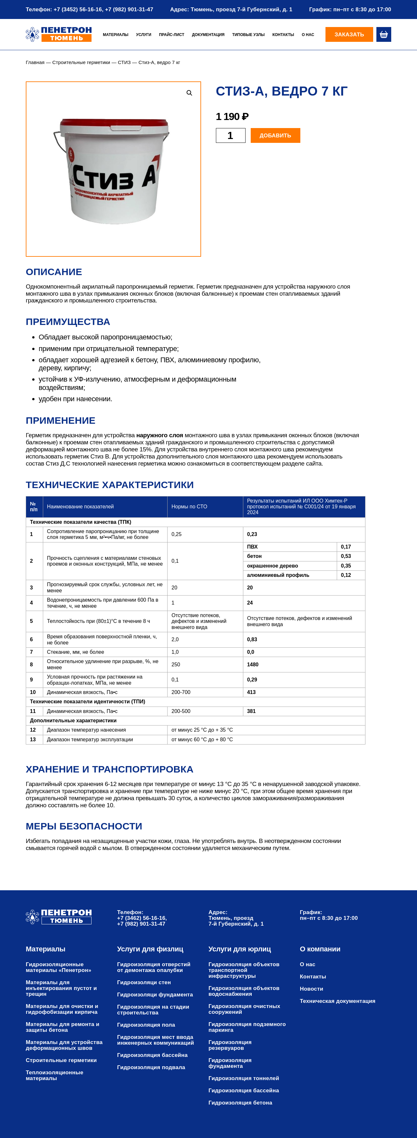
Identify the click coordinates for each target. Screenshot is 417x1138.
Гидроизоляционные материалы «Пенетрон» (58, 967)
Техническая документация (338, 1001)
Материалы (115, 34)
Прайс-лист (171, 34)
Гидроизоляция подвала (151, 1067)
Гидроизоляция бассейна (152, 1055)
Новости (312, 989)
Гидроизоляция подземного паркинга (247, 1027)
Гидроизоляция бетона (240, 1103)
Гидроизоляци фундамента (155, 995)
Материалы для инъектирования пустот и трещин (61, 988)
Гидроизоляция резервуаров (230, 1045)
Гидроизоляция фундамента (230, 1063)
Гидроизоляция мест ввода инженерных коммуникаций (155, 1040)
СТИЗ (124, 62)
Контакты (283, 34)
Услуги (143, 34)
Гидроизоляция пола (146, 1025)
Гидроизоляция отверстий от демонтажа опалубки (154, 967)
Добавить (275, 136)
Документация (208, 34)
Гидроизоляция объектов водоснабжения (243, 991)
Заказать (349, 35)
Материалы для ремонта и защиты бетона (62, 1027)
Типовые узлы (248, 34)
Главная (35, 62)
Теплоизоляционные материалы (54, 1075)
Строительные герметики (81, 62)
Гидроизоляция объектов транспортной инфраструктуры (243, 970)
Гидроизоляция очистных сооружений (244, 1009)
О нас (308, 34)
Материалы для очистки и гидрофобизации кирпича (62, 1009)
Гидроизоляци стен (144, 982)
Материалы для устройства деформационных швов (64, 1045)
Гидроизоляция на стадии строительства (153, 1010)
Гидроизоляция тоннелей (243, 1078)
